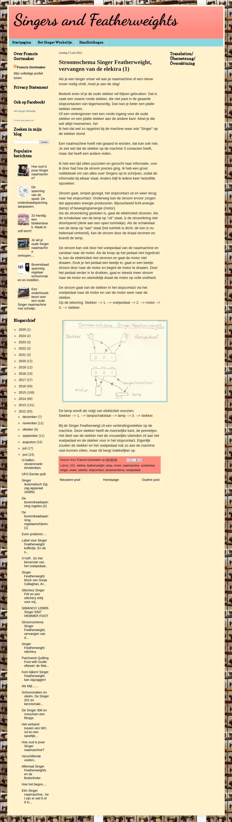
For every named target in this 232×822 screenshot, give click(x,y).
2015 (23, 392)
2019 (23, 367)
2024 (23, 336)
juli (25, 448)
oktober (28, 429)
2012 (23, 411)
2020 (23, 361)
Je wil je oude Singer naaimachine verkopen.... (33, 247)
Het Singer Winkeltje (25, 111)
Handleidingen (91, 42)
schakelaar (148, 465)
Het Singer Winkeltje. (55, 42)
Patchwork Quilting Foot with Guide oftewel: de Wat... (35, 661)
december (30, 417)
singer (64, 470)
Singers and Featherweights (96, 19)
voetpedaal (133, 470)
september (31, 435)
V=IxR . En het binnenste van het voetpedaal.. (34, 562)
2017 (23, 380)
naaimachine (131, 465)
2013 (23, 405)
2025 (23, 329)
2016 (23, 386)
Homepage (111, 479)
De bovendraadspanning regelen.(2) (35, 502)
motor (117, 465)
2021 (23, 354)
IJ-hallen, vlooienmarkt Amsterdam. (32, 464)
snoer (73, 470)
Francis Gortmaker (31, 67)
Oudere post (151, 479)
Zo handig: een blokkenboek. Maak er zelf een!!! (33, 223)
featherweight (95, 465)
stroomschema (114, 470)
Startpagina (21, 42)
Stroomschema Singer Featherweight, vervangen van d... (33, 629)
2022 (23, 348)
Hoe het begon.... (34, 784)
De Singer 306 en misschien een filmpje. (34, 714)
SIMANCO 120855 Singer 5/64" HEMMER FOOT (35, 612)
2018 (23, 373)
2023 (23, 342)
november (30, 423)
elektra (81, 465)
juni (26, 454)
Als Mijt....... (30, 686)
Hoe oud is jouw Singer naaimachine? (33, 746)
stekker (82, 470)
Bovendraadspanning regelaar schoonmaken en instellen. (33, 272)
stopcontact (96, 470)
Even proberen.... (34, 534)
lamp (109, 465)
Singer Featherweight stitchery (33, 647)
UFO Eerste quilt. (34, 474)
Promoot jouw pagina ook (24, 120)
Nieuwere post (70, 479)
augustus (30, 442)
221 (72, 465)
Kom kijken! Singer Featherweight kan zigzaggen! (35, 676)
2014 (23, 399)
